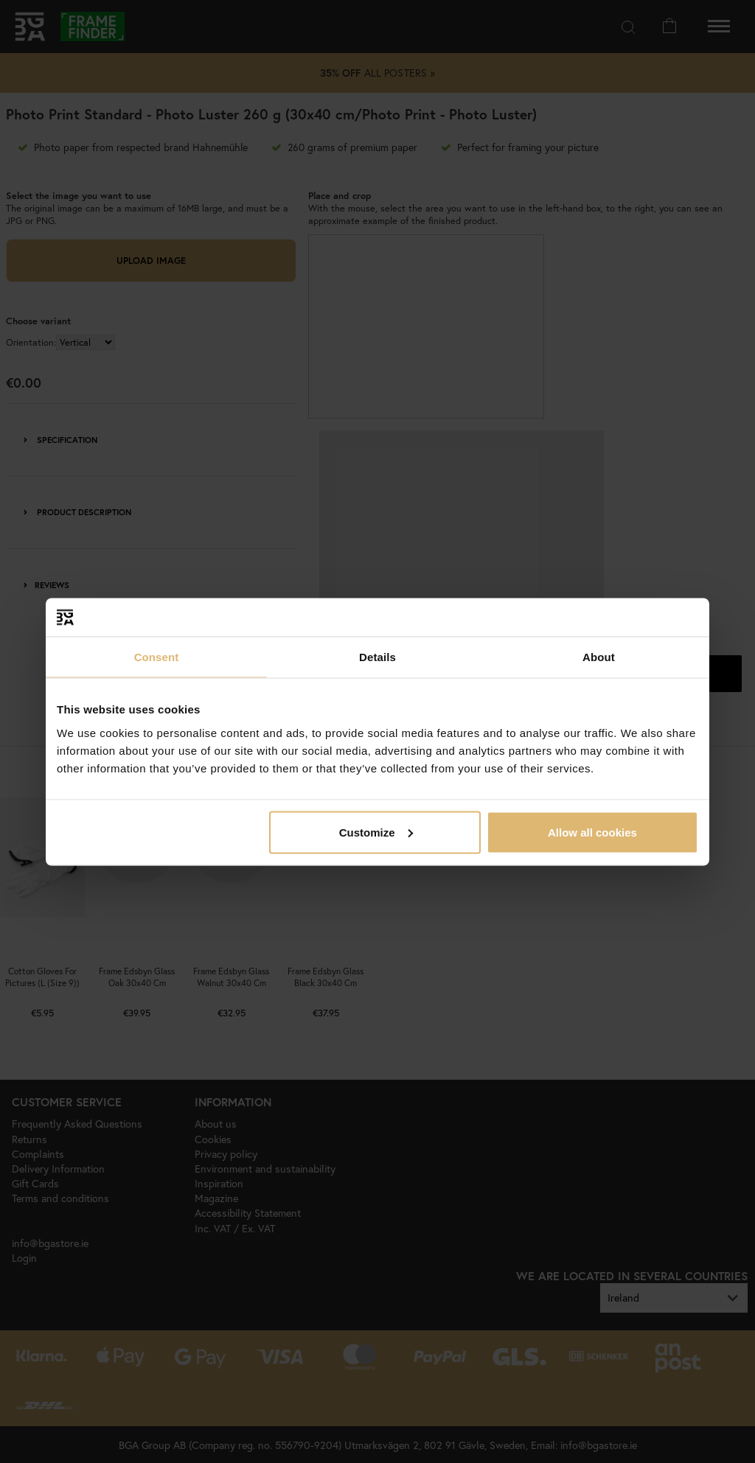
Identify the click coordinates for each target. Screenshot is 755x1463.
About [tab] (598, 657)
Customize (376, 831)
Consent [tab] (156, 657)
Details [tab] (377, 657)
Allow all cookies (592, 831)
